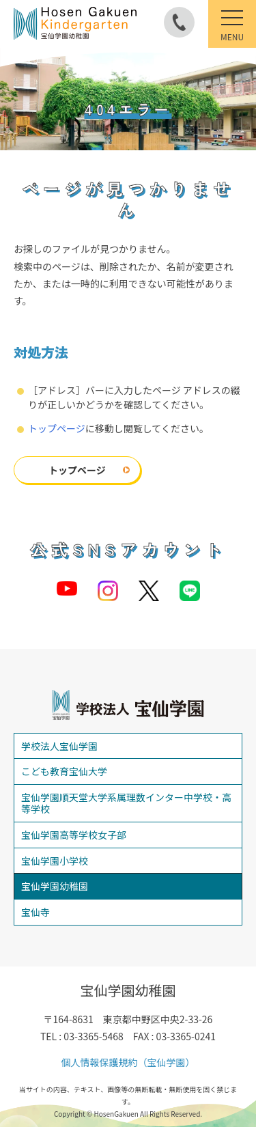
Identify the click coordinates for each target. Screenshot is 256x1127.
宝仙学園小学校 (54, 860)
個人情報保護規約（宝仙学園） (128, 1062)
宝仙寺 (35, 912)
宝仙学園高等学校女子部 (73, 834)
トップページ (56, 428)
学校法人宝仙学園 (59, 746)
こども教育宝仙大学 (64, 771)
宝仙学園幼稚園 (54, 886)
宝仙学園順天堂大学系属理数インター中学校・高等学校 (126, 803)
